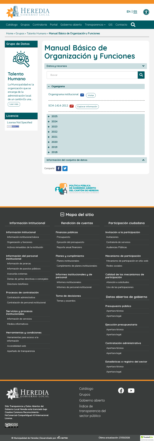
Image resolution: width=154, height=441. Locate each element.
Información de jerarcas (19, 263)
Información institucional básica (23, 237)
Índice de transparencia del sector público (92, 411)
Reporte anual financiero (69, 247)
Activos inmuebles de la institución (25, 247)
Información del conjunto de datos (67, 160)
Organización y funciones (19, 242)
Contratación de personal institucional (26, 302)
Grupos (25, 24)
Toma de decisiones (68, 295)
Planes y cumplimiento (70, 255)
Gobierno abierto (71, 24)
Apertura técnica (114, 311)
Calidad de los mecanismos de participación (124, 276)
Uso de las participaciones (120, 287)
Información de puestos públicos (24, 268)
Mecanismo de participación (123, 255)
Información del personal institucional (22, 257)
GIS (110, 24)
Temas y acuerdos (66, 300)
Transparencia (95, 24)
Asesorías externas (17, 273)
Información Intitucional (21, 232)
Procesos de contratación (22, 292)
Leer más (14, 104)
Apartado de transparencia (21, 351)
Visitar (91, 95)
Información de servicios (19, 319)
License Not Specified (19, 122)
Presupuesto (63, 237)
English (128, 12)
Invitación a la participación (122, 232)
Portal (53, 24)
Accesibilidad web (16, 346)
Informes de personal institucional (74, 287)
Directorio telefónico (17, 284)
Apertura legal (113, 316)
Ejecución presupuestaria (121, 324)
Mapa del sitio (77, 214)
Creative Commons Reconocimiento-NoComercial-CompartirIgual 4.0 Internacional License (26, 415)
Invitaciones (112, 237)
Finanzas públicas (67, 232)
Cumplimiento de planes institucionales (77, 265)
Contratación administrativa (21, 297)
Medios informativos (17, 324)
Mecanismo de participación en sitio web (127, 261)
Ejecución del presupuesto (70, 242)
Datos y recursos (57, 66)
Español (135, 12)
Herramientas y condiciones (24, 332)
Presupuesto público (118, 306)
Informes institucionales (69, 282)
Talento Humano (36, 33)
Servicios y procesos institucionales (19, 313)
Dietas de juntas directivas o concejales (27, 279)
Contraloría (40, 24)
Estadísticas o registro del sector (126, 361)
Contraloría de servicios (118, 242)
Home (9, 33)
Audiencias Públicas (116, 247)
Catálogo (12, 24)
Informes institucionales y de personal (74, 276)
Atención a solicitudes (117, 282)
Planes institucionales (68, 261)
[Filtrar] (141, 75)
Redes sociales (114, 265)
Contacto (121, 24)
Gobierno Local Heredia (16, 409)
